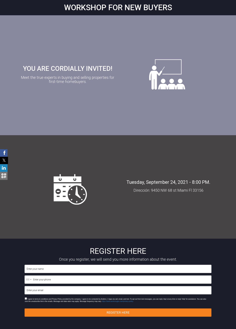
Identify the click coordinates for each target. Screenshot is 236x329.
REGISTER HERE (118, 312)
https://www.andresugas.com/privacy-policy (117, 301)
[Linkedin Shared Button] (4, 168)
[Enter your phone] (118, 279)
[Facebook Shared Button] (4, 153)
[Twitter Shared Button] (4, 160)
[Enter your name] (118, 269)
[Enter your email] (118, 290)
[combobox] (28, 280)
